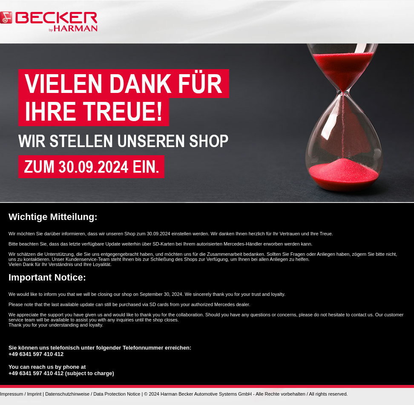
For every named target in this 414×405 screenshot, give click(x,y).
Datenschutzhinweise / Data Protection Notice (92, 393)
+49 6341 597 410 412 (36, 354)
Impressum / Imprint (20, 393)
